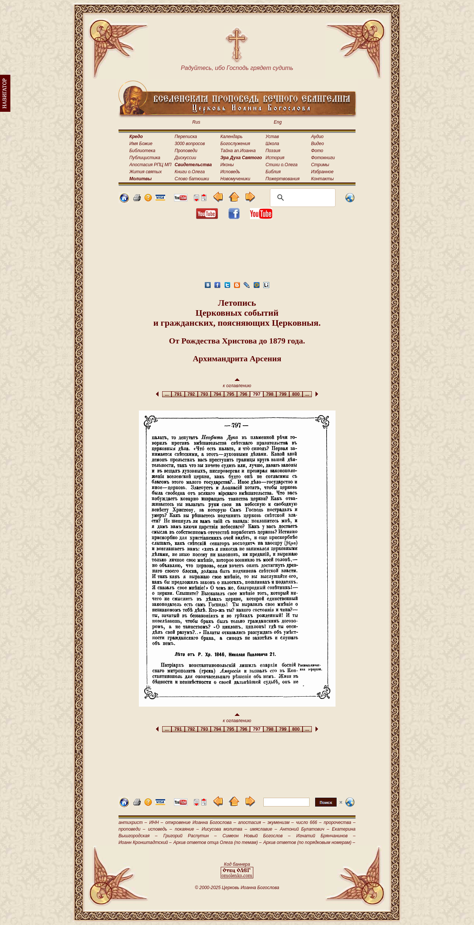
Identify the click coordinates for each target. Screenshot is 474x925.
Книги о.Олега (190, 171)
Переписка (186, 136)
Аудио (317, 136)
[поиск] (301, 197)
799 (283, 394)
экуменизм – (280, 822)
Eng (277, 122)
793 (204, 394)
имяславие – (263, 829)
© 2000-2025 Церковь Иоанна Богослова (237, 887)
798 (270, 394)
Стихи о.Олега (281, 164)
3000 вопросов (190, 143)
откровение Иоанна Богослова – (200, 822)
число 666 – (308, 822)
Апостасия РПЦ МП (150, 164)
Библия (273, 171)
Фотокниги (323, 157)
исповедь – (160, 829)
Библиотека (142, 150)
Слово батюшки (192, 178)
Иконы (227, 164)
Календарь (231, 136)
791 (178, 394)
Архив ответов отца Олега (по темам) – (217, 842)
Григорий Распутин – (190, 835)
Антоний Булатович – (304, 829)
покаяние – (187, 829)
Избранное (322, 171)
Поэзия (273, 150)
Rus (196, 122)
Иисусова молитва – (224, 829)
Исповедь (230, 171)
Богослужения (235, 143)
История (275, 157)
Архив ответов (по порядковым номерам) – (309, 842)
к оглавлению (237, 383)
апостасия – (251, 822)
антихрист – (132, 822)
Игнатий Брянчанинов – (326, 835)
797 (256, 394)
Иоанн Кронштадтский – (145, 842)
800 (296, 394)
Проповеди (186, 150)
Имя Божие (140, 143)
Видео (317, 143)
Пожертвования (283, 178)
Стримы (320, 164)
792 (191, 394)
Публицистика (144, 157)
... (167, 394)
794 (217, 394)
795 (230, 394)
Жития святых (145, 171)
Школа (272, 143)
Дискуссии (185, 157)
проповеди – (131, 829)
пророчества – (340, 822)
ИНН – (156, 822)
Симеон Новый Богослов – (257, 835)
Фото (317, 150)
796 (243, 394)
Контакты (322, 178)
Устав (272, 136)
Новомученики (235, 178)
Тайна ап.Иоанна (238, 150)
